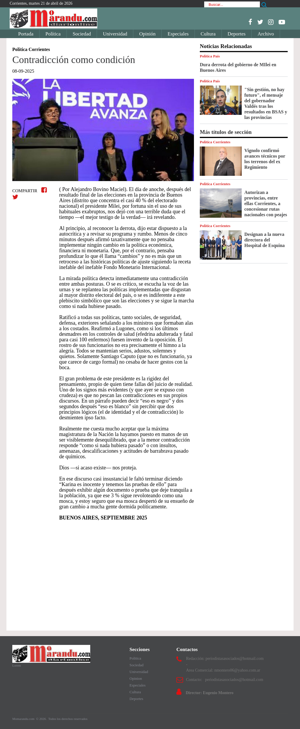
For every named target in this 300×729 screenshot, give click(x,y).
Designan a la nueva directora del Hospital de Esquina (264, 240)
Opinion (135, 678)
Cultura (208, 34)
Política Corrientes (215, 142)
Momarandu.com (23, 719)
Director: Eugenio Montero (209, 693)
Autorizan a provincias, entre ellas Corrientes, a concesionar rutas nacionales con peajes (265, 203)
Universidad (115, 34)
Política (53, 34)
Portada (25, 34)
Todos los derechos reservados (68, 719)
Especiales (178, 34)
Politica (135, 658)
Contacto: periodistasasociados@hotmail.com (224, 679)
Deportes (237, 34)
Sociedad (82, 34)
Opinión (147, 34)
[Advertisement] (103, 573)
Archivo (266, 34)
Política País (210, 56)
